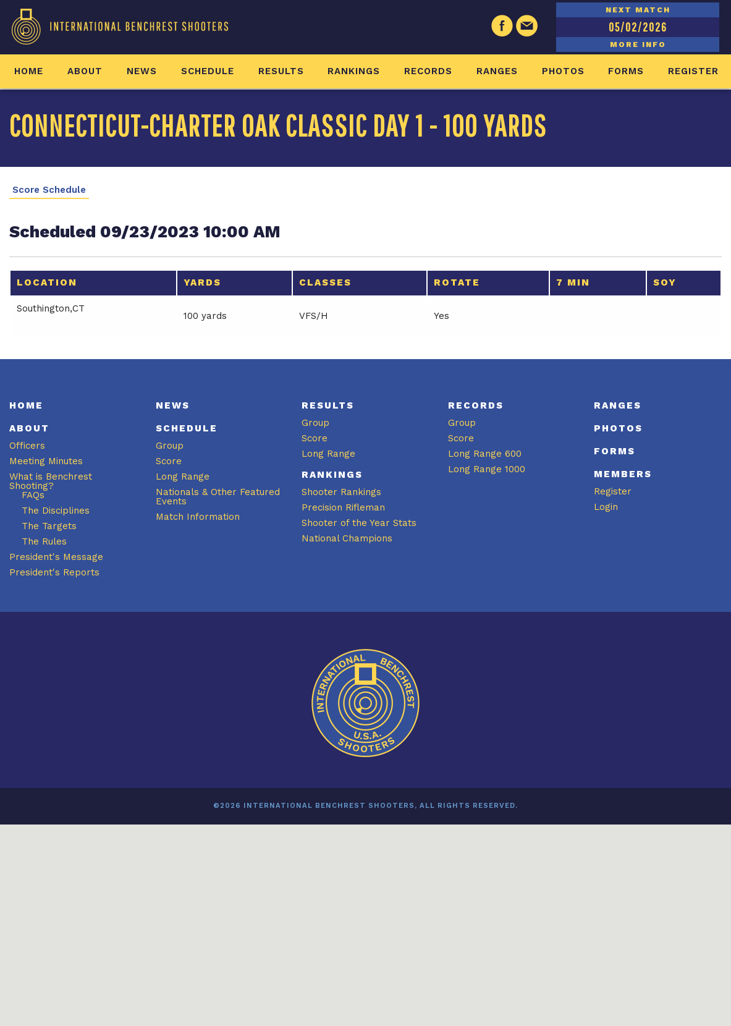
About (85, 71)
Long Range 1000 (486, 469)
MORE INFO (638, 44)
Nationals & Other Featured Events (218, 496)
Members (623, 474)
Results (281, 71)
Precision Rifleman (343, 507)
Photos (563, 71)
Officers (27, 445)
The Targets (49, 526)
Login (606, 506)
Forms (626, 71)
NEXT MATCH (638, 10)
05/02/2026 (638, 27)
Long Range (182, 476)
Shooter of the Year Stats (359, 522)
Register (693, 71)
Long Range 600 (485, 453)
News (142, 71)
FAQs (33, 495)
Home (28, 71)
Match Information (198, 516)
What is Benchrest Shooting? (50, 481)
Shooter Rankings (341, 492)
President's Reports (54, 572)
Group (170, 445)
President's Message (56, 556)
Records (428, 71)
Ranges (497, 71)
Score (169, 461)
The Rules (44, 541)
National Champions (347, 538)
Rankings (353, 71)
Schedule (207, 71)
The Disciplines (56, 510)
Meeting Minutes (46, 461)
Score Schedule (49, 190)
